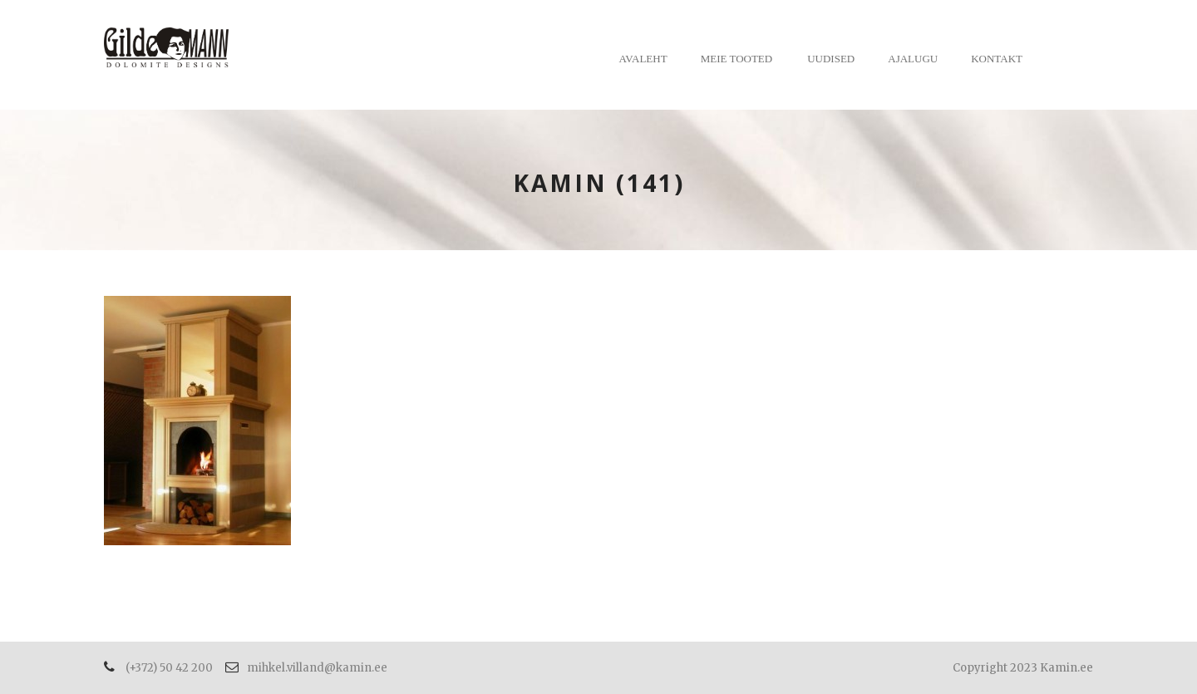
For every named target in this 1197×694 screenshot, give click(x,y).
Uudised (831, 58)
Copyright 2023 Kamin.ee (1023, 668)
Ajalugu (913, 58)
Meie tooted (737, 58)
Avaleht (643, 58)
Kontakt (996, 58)
